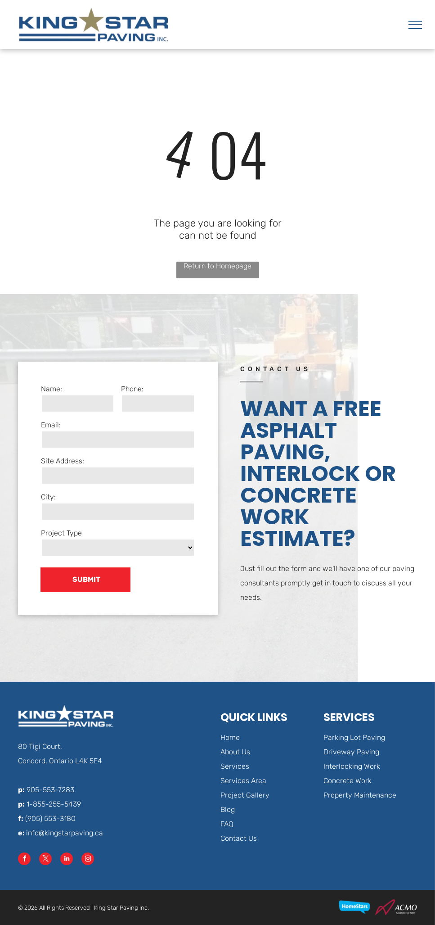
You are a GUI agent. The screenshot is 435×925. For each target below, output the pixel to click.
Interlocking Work (351, 766)
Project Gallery (244, 795)
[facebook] (24, 859)
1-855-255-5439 (54, 804)
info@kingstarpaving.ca (64, 833)
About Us (235, 752)
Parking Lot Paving (354, 737)
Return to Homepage (217, 266)
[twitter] (45, 859)
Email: (51, 425)
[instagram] (87, 859)
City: (48, 497)
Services (234, 766)
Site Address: (62, 461)
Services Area (243, 780)
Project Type (61, 533)
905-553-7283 (50, 789)
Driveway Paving (351, 752)
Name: (51, 389)
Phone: (132, 389)
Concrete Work (347, 780)
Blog (227, 809)
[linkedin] (66, 859)
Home (230, 737)
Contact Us (238, 838)
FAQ (226, 824)
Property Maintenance (359, 795)
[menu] (415, 24)
